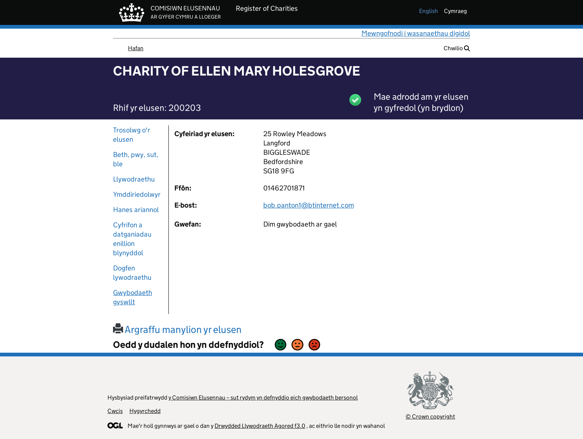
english (428, 11)
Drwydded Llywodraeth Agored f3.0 (260, 425)
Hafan (136, 48)
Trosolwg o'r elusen (131, 135)
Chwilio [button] (457, 48)
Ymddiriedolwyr (137, 194)
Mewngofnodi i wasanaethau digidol (415, 33)
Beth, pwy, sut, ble (135, 159)
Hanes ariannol (136, 209)
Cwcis (115, 410)
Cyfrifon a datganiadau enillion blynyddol (132, 239)
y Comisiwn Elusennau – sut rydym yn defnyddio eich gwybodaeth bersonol (263, 397)
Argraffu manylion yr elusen (177, 329)
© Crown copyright (430, 416)
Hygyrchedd (145, 410)
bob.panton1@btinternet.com (308, 205)
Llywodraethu (134, 179)
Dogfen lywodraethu (132, 273)
